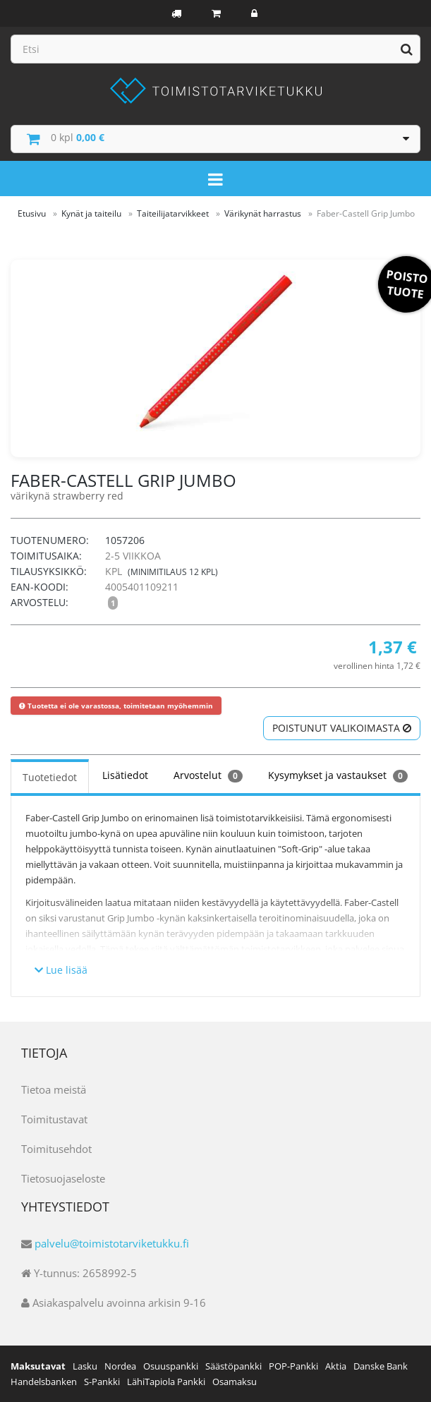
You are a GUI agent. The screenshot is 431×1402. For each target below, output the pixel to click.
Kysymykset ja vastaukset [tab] (338, 775)
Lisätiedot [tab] (125, 775)
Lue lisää (61, 970)
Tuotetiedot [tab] (50, 777)
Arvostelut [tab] (208, 775)
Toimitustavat (54, 1119)
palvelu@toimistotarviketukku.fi (112, 1243)
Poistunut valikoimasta (341, 728)
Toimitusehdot (56, 1149)
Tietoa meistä (53, 1089)
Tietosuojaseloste (63, 1178)
